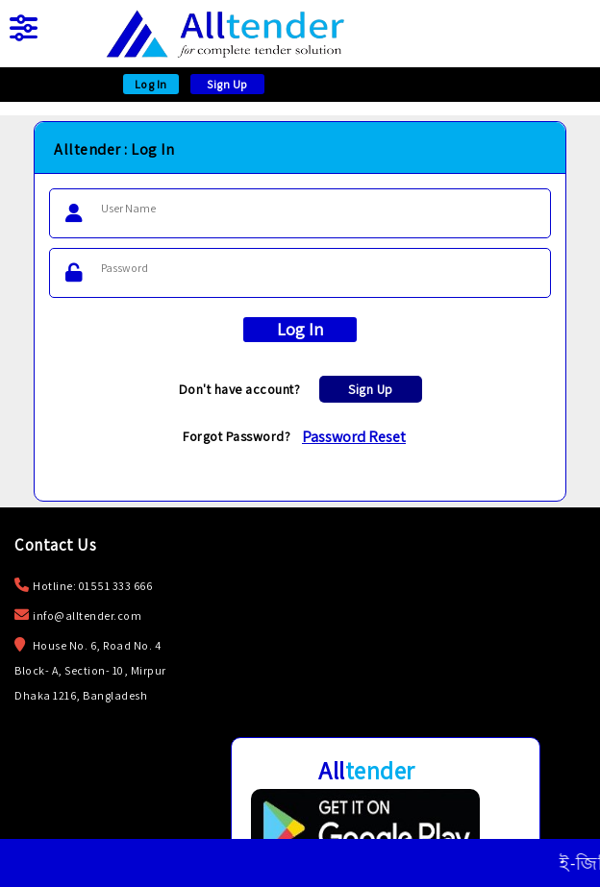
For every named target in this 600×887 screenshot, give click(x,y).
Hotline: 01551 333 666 (92, 586)
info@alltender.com (87, 615)
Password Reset (354, 437)
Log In (151, 84)
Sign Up (227, 84)
